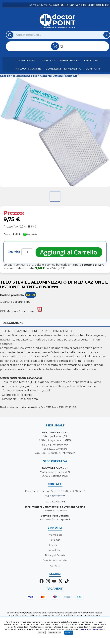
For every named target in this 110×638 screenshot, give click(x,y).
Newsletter (69, 60)
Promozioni (25, 60)
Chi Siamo (91, 60)
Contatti (93, 68)
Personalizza (54, 632)
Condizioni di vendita (63, 68)
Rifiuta (42, 632)
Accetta (68, 632)
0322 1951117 (57, 496)
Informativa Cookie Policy (92, 629)
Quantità (14, 251)
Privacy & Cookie (28, 68)
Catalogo (47, 60)
